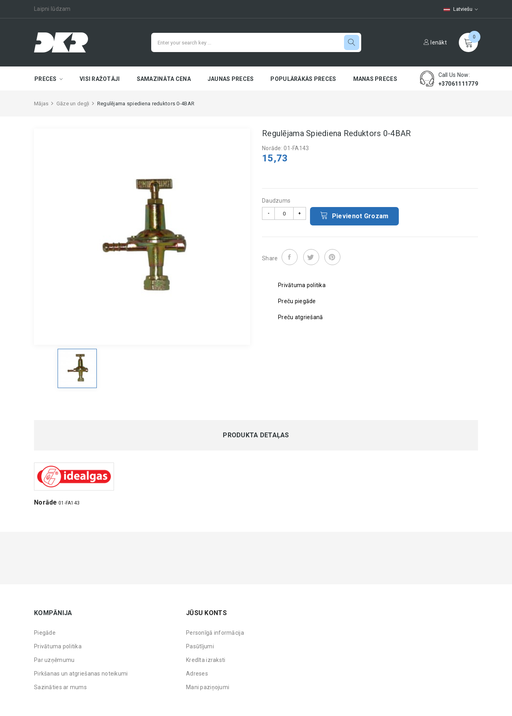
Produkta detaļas (256, 435)
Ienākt (435, 42)
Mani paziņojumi (207, 687)
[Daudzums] (284, 213)
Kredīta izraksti (205, 660)
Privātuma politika (58, 646)
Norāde (45, 502)
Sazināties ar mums (60, 687)
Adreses (197, 673)
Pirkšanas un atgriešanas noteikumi (81, 673)
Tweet (311, 257)
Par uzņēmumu (54, 660)
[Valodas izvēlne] (457, 9)
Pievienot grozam (354, 215)
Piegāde (45, 633)
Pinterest (332, 257)
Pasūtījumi (200, 646)
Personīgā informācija (215, 633)
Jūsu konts (206, 613)
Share (290, 257)
